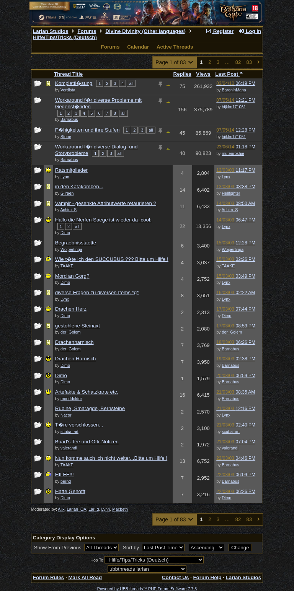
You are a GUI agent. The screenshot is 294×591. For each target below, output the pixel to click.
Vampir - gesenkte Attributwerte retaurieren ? (105, 203)
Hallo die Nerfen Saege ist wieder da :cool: (103, 220)
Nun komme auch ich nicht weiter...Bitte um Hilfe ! (111, 458)
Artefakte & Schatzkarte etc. (86, 392)
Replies (182, 74)
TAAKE (228, 266)
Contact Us (175, 577)
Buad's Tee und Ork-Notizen (87, 441)
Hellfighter (231, 193)
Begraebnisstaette (75, 243)
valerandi (230, 448)
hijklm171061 (234, 106)
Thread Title (68, 74)
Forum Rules (48, 577)
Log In (249, 31)
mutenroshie (233, 153)
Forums (86, 31)
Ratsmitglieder (71, 170)
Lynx (226, 176)
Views (203, 74)
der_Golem (232, 332)
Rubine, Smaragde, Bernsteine (90, 408)
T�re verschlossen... (79, 425)
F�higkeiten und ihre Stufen (87, 130)
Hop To (96, 560)
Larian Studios (51, 31)
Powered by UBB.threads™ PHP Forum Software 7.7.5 (147, 588)
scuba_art (231, 431)
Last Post (229, 74)
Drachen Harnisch (75, 358)
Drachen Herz (71, 309)
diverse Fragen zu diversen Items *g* (97, 292)
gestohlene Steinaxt (77, 326)
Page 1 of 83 (174, 62)
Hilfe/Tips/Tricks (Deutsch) (65, 37)
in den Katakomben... (79, 186)
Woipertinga (232, 249)
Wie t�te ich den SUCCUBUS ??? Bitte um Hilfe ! (111, 259)
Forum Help (207, 577)
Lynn (105, 509)
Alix (61, 509)
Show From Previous (58, 547)
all (131, 83)
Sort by (131, 547)
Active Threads (175, 47)
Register (219, 31)
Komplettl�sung (73, 83)
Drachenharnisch (74, 342)
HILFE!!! (64, 474)
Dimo (226, 315)
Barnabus (230, 349)
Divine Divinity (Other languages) (145, 31)
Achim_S (230, 209)
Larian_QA (76, 509)
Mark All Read (85, 577)
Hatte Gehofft (70, 491)
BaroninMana (234, 90)
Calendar (138, 47)
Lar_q (93, 509)
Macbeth (120, 509)
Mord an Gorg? (72, 276)
